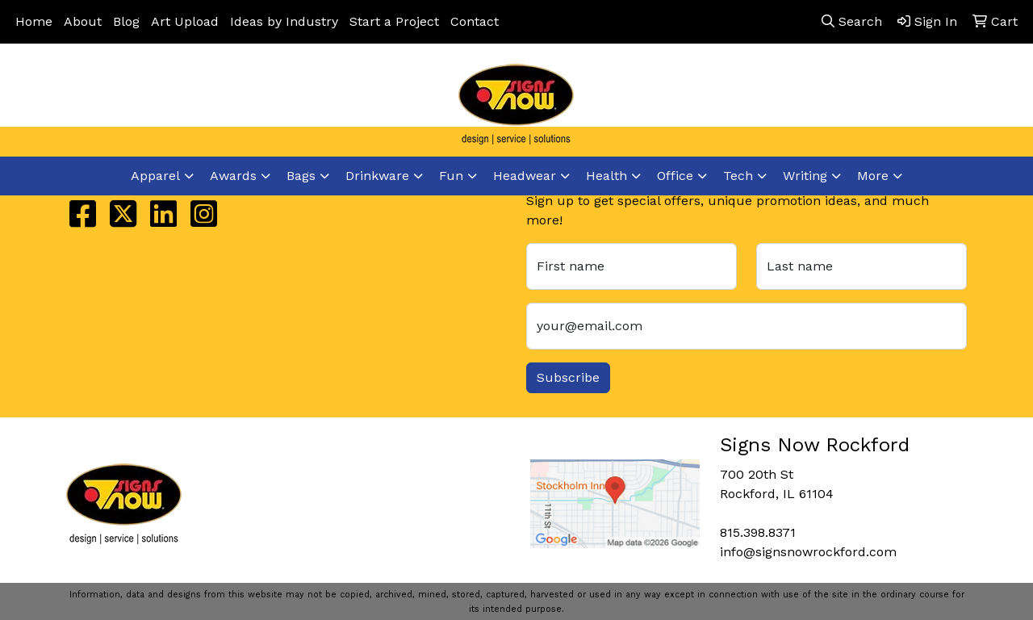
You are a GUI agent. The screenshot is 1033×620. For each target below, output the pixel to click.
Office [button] (675, 175)
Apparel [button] (155, 175)
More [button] (873, 175)
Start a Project (394, 21)
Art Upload (185, 21)
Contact (474, 21)
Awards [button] (233, 175)
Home (33, 21)
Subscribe (568, 377)
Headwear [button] (524, 175)
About (83, 21)
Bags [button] (301, 175)
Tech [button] (738, 175)
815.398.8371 (771, 106)
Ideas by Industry (284, 21)
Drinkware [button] (377, 175)
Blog (126, 21)
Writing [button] (805, 175)
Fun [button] (451, 175)
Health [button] (606, 175)
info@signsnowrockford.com (921, 106)
